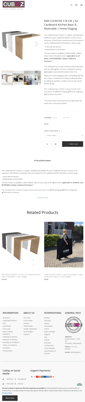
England (47, 334)
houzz (20, 384)
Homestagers (28, 332)
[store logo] (14, 4)
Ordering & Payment (10, 337)
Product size (42, 197)
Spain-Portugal (49, 332)
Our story (26, 318)
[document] (42, 394)
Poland (46, 340)
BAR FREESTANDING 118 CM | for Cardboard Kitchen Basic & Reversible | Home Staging (21, 276)
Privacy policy (7, 351)
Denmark (47, 343)
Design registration (30, 329)
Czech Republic (49, 348)
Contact (26, 323)
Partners (26, 334)
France (46, 329)
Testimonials (28, 326)
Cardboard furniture (10, 320)
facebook (22, 379)
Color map (6, 329)
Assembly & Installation (11, 342)
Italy (45, 337)
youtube (10, 384)
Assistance (6, 318)
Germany (47, 320)
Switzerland (48, 326)
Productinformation (42, 160)
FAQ (4, 323)
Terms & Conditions (10, 345)
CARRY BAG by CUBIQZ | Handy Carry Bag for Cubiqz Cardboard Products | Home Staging (63, 276)
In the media (27, 320)
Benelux (47, 318)
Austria (46, 323)
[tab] (42, 161)
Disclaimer (6, 348)
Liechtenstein (49, 345)
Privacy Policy (7, 393)
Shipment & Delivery (10, 340)
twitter (9, 379)
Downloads (7, 326)
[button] (6, 44)
